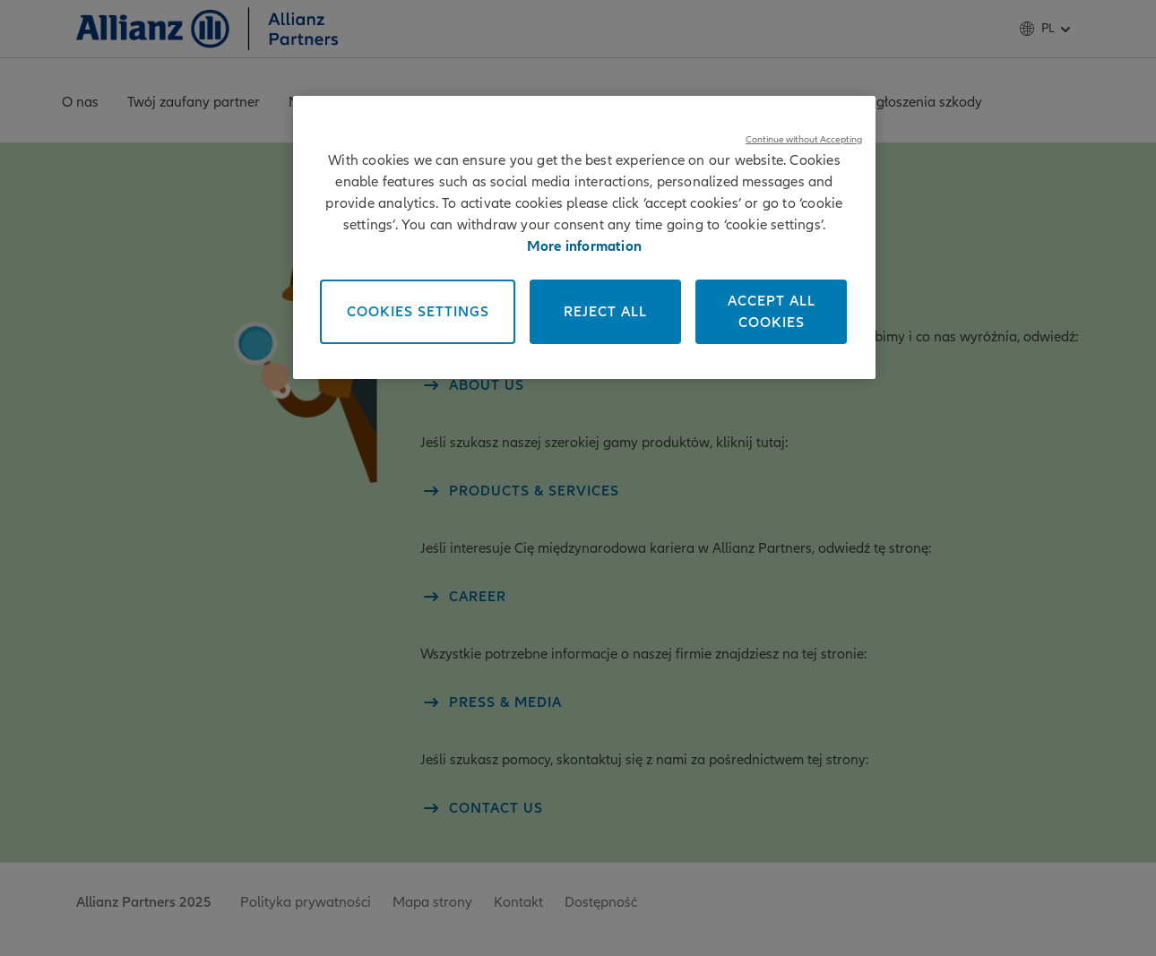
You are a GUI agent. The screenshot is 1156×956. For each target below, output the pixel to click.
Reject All (605, 312)
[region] (584, 237)
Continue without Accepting (804, 139)
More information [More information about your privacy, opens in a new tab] (584, 246)
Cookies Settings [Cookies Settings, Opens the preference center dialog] (418, 312)
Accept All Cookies (771, 312)
